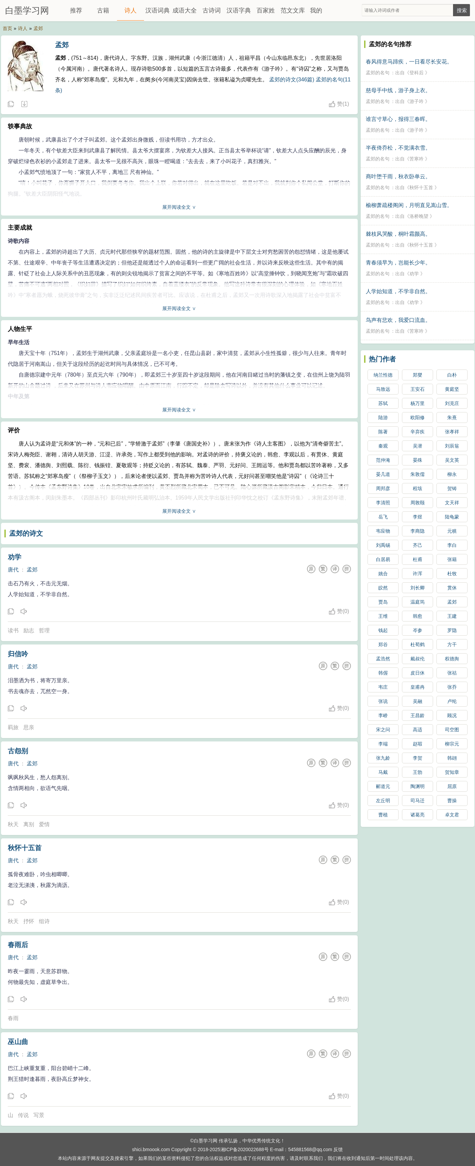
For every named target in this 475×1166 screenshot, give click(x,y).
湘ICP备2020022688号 (244, 1149)
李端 (383, 743)
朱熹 (452, 417)
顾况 (452, 715)
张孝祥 (452, 431)
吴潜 (417, 446)
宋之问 (383, 729)
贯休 (452, 587)
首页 (7, 28)
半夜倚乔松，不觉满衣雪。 (398, 148)
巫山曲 (18, 1041)
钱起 (383, 630)
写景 (38, 1115)
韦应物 (383, 531)
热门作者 (382, 359)
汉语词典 (157, 10)
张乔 (452, 687)
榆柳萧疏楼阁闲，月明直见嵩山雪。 (409, 205)
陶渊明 (417, 786)
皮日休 (417, 673)
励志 (28, 630)
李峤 (383, 715)
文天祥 (452, 502)
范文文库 (293, 10)
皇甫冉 (417, 687)
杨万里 (417, 403)
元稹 (452, 531)
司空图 (452, 729)
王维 (383, 616)
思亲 (28, 727)
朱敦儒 (417, 474)
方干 (452, 644)
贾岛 (383, 602)
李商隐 (417, 531)
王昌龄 (417, 715)
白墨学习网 (27, 10)
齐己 (417, 545)
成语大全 (184, 10)
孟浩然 (383, 658)
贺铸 (452, 488)
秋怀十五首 (25, 848)
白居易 (383, 559)
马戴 (383, 772)
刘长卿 (417, 587)
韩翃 (452, 758)
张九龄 (383, 758)
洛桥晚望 (418, 216)
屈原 (452, 786)
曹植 (383, 814)
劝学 (14, 557)
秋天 (13, 824)
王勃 (417, 772)
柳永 (452, 474)
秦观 (383, 446)
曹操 (452, 800)
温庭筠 (417, 602)
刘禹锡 (383, 545)
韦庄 (383, 687)
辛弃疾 (417, 431)
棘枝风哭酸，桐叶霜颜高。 (398, 234)
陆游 (383, 417)
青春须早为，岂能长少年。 (398, 262)
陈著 (383, 431)
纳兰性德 (383, 375)
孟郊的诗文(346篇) (291, 79)
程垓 (417, 488)
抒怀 (28, 921)
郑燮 (417, 375)
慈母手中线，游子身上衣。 (398, 90)
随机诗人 (24, 104)
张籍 (452, 559)
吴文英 (452, 460)
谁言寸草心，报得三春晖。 (398, 119)
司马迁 (417, 800)
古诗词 (212, 10)
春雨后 (18, 944)
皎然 (383, 587)
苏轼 (383, 403)
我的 (316, 10)
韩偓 (383, 673)
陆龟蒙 (452, 516)
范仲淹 (383, 460)
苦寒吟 (416, 158)
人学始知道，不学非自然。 (398, 291)
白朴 (452, 375)
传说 (23, 1115)
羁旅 (13, 727)
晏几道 (383, 474)
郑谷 (383, 644)
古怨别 (18, 751)
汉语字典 (239, 10)
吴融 (417, 701)
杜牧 (452, 573)
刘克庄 (452, 403)
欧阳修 (417, 417)
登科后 (416, 72)
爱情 (44, 824)
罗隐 (452, 630)
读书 (13, 630)
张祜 (452, 673)
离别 (28, 824)
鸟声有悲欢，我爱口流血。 (398, 320)
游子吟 (416, 101)
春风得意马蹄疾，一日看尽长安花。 (409, 62)
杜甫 (417, 559)
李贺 (417, 758)
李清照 (383, 502)
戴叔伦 (417, 658)
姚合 (383, 573)
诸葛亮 (417, 814)
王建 (452, 616)
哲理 (44, 630)
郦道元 (383, 786)
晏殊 (417, 460)
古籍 (103, 10)
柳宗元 (452, 743)
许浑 (417, 573)
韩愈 (417, 616)
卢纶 (452, 701)
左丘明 (383, 800)
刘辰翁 (452, 446)
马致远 (383, 389)
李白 (452, 545)
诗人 (130, 10)
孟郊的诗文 (26, 533)
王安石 (417, 389)
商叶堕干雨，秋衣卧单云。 (398, 176)
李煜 (417, 516)
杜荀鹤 (417, 644)
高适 (417, 729)
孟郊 (38, 28)
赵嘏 (417, 743)
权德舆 (452, 658)
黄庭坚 (452, 389)
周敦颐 (417, 502)
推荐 (76, 10)
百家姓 (266, 10)
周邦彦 (383, 488)
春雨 (13, 1018)
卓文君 (452, 814)
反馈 (338, 1149)
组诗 (44, 921)
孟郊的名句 (377, 72)
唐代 (13, 570)
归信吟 (18, 654)
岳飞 (383, 516)
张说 (383, 701)
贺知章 (452, 772)
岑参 (417, 630)
